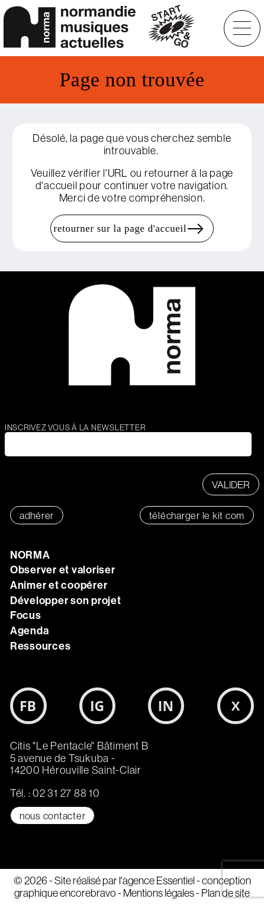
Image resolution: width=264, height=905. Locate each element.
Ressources (40, 646)
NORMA (30, 555)
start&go (171, 28)
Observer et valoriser (62, 569)
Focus (25, 615)
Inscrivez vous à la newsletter (75, 427)
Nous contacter (53, 815)
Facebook (28, 705)
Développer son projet (65, 600)
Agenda (29, 630)
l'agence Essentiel (157, 880)
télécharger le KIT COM (197, 515)
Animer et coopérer (59, 585)
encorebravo (88, 893)
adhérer (37, 515)
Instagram (97, 705)
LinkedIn (166, 705)
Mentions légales (158, 893)
